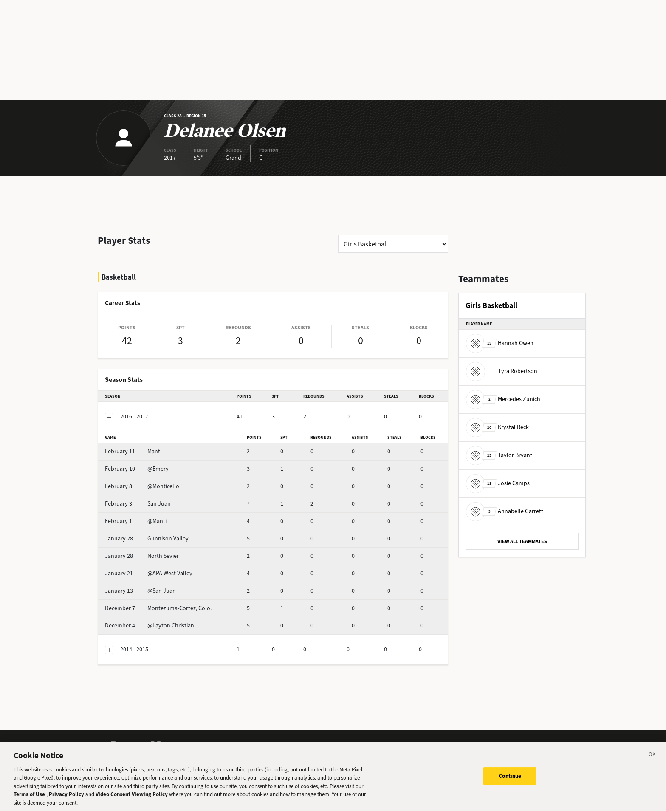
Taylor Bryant (499, 455)
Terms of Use (29, 797)
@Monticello (142, 486)
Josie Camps (498, 483)
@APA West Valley (148, 573)
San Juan (138, 504)
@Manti (135, 521)
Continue (510, 779)
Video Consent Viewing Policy (132, 797)
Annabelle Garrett (504, 511)
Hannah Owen (499, 343)
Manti (133, 451)
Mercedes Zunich (503, 399)
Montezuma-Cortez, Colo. (158, 608)
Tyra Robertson (501, 371)
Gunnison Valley (147, 538)
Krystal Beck (497, 427)
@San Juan (140, 591)
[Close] (652, 759)
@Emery (137, 469)
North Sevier (142, 556)
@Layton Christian (149, 626)
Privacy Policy (66, 797)
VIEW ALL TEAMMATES (522, 541)
